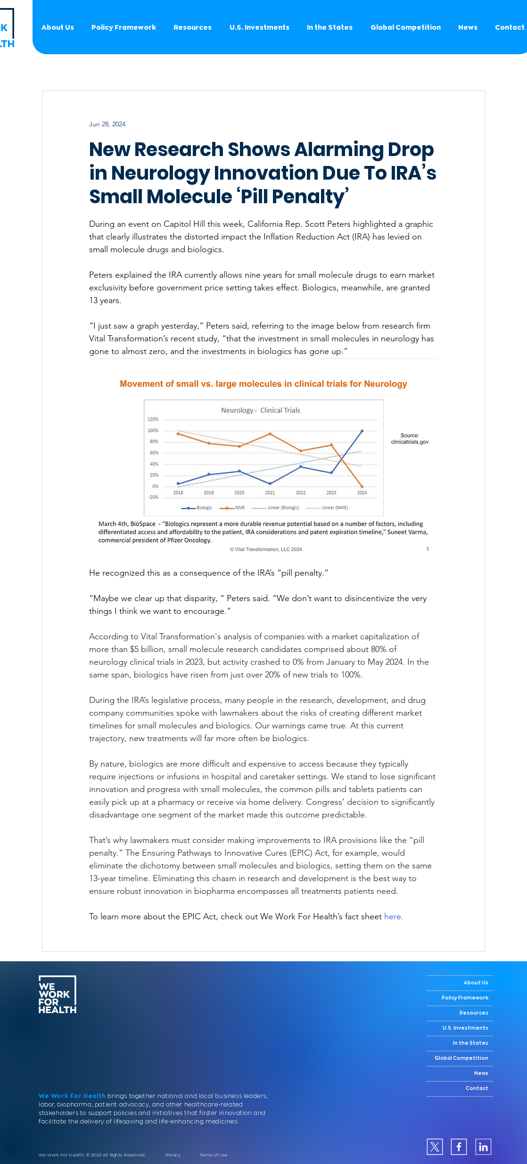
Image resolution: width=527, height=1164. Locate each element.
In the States (470, 1043)
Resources (474, 1013)
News (481, 1073)
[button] (405, 27)
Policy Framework (465, 998)
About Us (476, 983)
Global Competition (461, 1058)
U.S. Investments (465, 1028)
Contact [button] (477, 1088)
